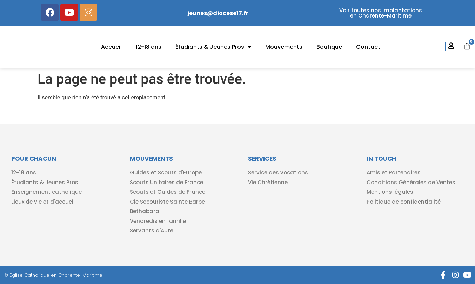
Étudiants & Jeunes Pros (213, 47)
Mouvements (283, 47)
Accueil (111, 47)
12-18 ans (148, 47)
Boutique (329, 47)
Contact (368, 47)
